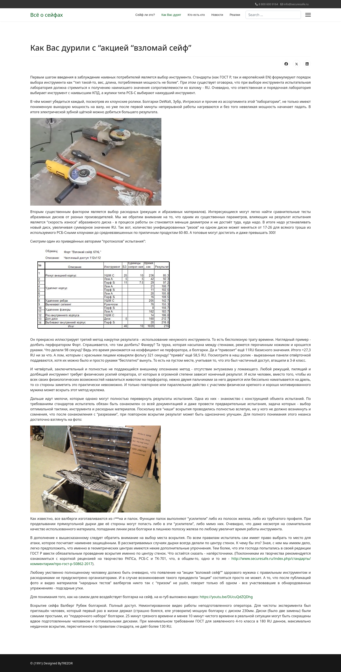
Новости (217, 15)
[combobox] (273, 15)
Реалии (235, 15)
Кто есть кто (196, 15)
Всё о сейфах (46, 14)
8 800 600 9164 (268, 4)
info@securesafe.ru (296, 4)
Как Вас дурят (171, 15)
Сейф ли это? (145, 15)
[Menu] (308, 14)
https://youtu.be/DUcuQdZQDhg (226, 596)
